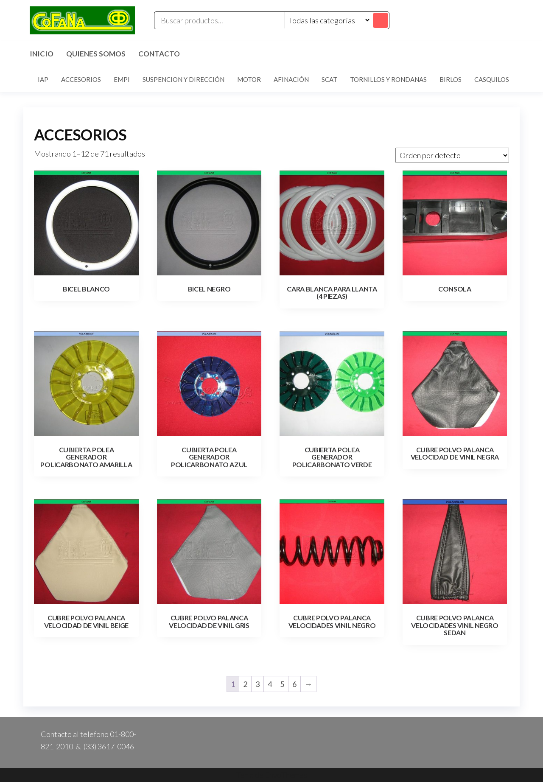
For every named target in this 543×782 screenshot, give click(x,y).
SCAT (329, 79)
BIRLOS (450, 79)
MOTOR (249, 79)
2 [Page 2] (245, 684)
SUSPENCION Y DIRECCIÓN (183, 79)
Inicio (41, 53)
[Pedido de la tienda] (452, 155)
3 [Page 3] (257, 684)
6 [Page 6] (294, 684)
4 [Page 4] (270, 684)
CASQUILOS (491, 79)
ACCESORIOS (81, 79)
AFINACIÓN (291, 79)
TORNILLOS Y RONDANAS (388, 79)
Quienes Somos (96, 53)
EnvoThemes (286, 774)
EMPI (122, 79)
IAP (43, 79)
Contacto (159, 53)
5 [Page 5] (282, 684)
